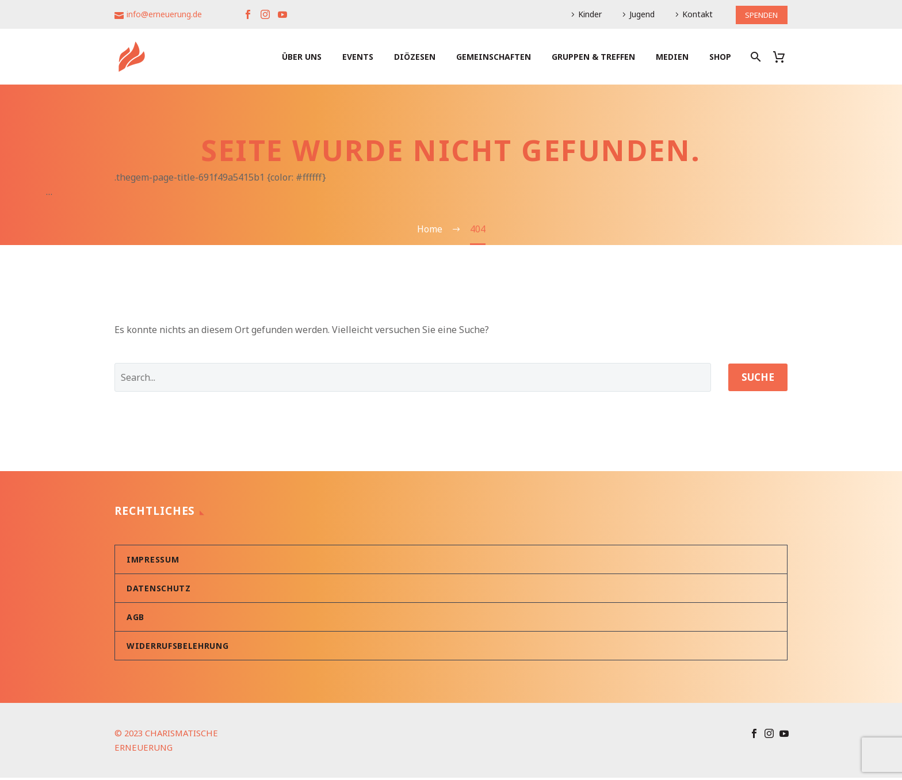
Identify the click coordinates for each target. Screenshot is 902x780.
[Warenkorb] (783, 56)
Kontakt (693, 14)
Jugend (637, 14)
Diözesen (414, 56)
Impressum (153, 561)
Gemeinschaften (493, 56)
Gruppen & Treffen (593, 56)
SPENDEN (759, 14)
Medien (672, 56)
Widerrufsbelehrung (178, 648)
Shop (720, 56)
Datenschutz (159, 590)
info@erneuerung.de (164, 14)
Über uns (302, 56)
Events (357, 56)
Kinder (585, 14)
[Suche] (754, 56)
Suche (754, 379)
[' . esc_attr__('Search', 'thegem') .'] (409, 379)
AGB (135, 619)
